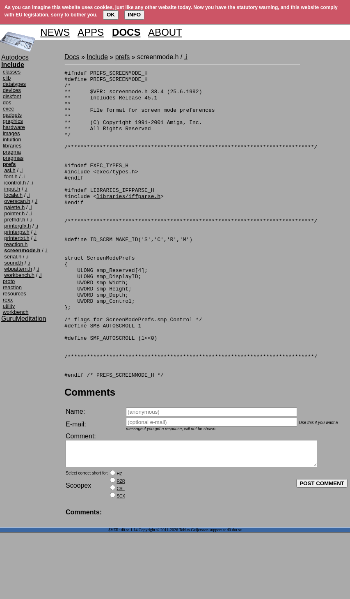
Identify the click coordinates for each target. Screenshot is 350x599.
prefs (122, 56)
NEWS (55, 32)
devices (12, 90)
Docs (71, 56)
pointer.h (14, 213)
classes (12, 72)
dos (7, 102)
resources (14, 293)
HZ (119, 540)
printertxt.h (16, 238)
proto (9, 281)
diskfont (12, 96)
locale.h (13, 195)
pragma (12, 152)
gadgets (12, 115)
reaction (12, 287)
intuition (12, 139)
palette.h (14, 207)
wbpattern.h (18, 269)
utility (9, 306)
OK (111, 15)
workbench (16, 312)
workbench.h (19, 275)
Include (97, 56)
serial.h (12, 256)
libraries (12, 146)
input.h (12, 189)
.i (21, 170)
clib (7, 78)
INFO (134, 15)
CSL (120, 555)
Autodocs (15, 57)
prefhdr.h (14, 220)
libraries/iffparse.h (128, 222)
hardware (14, 127)
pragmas (13, 158)
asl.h (9, 170)
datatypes (14, 84)
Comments (89, 453)
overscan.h (17, 201)
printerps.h (16, 232)
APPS (91, 32)
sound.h (13, 263)
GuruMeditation (23, 318)
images (11, 133)
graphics (13, 121)
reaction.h (15, 244)
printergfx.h (17, 226)
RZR (121, 548)
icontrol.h (15, 183)
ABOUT (165, 32)
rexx (8, 300)
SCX (121, 562)
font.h (11, 176)
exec (8, 109)
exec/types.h (115, 192)
